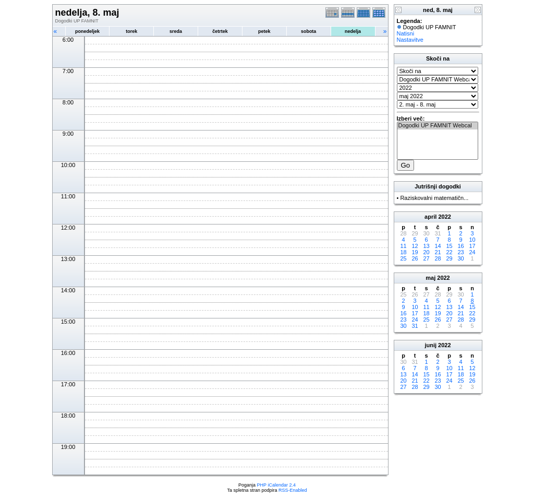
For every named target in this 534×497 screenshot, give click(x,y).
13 (426, 246)
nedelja (353, 31)
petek (264, 31)
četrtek (220, 31)
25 (403, 258)
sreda (175, 31)
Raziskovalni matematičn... (434, 198)
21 (437, 252)
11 (403, 246)
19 (414, 252)
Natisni (406, 33)
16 (460, 246)
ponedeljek (87, 31)
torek (131, 31)
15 (449, 246)
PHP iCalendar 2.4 (276, 485)
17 (472, 246)
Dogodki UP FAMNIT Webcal (437, 125)
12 (414, 246)
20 (426, 252)
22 (449, 252)
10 (472, 239)
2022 (444, 217)
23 (460, 252)
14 (437, 246)
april (430, 217)
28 (437, 258)
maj (430, 278)
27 (426, 258)
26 (414, 258)
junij (430, 345)
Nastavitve (410, 40)
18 (403, 252)
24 (472, 252)
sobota (309, 31)
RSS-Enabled (292, 490)
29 (449, 258)
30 (460, 258)
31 (414, 326)
